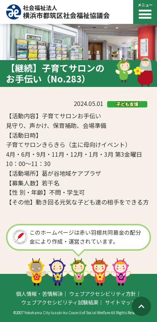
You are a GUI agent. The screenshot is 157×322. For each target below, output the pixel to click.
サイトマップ (120, 302)
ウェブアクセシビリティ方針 (102, 293)
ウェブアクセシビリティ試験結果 (60, 302)
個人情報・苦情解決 (39, 293)
